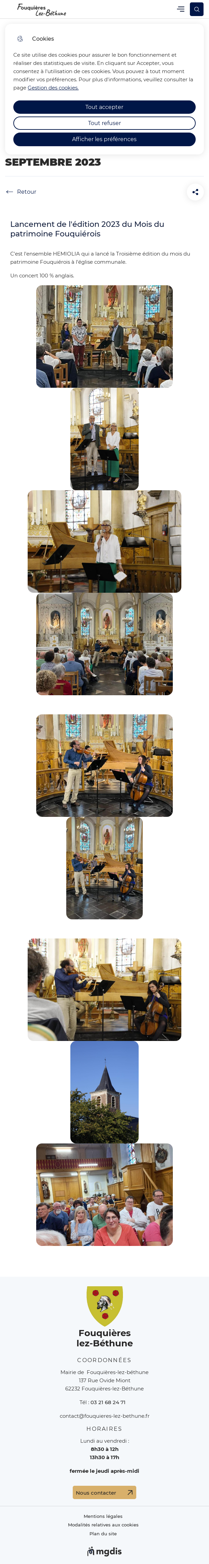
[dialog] (104, 89)
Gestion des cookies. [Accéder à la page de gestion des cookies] (53, 87)
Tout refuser (104, 123)
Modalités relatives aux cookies (103, 1524)
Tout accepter (104, 107)
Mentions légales (103, 1516)
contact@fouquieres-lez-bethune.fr (105, 1416)
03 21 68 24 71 (108, 1402)
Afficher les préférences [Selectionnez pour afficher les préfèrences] (104, 139)
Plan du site (103, 1533)
